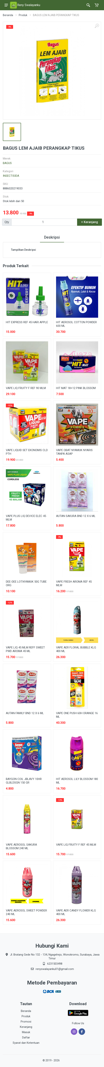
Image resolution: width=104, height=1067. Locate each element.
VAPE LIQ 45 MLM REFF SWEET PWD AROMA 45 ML (25, 649)
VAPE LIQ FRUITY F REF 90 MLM (26, 388)
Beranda (8, 15)
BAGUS (7, 163)
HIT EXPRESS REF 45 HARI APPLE (27, 322)
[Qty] (44, 222)
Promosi (26, 1021)
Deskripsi (52, 237)
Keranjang (26, 1027)
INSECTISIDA (11, 175)
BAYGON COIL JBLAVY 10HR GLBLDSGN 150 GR (24, 780)
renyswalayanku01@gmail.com (55, 969)
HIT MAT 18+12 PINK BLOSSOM (76, 388)
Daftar (26, 1037)
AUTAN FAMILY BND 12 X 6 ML (25, 713)
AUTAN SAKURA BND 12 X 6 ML (75, 516)
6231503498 (54, 963)
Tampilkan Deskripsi (23, 249)
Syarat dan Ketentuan (26, 1042)
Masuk (26, 1032)
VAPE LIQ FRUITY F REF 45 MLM (76, 844)
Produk (23, 15)
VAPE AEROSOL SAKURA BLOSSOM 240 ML (21, 846)
